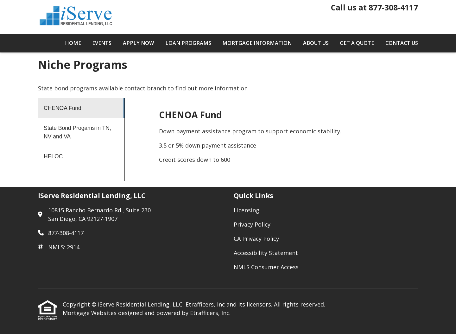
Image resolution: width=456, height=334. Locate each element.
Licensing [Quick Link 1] (246, 210)
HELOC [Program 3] (53, 156)
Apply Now (138, 42)
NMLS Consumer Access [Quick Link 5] (266, 267)
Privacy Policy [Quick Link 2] (252, 224)
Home (73, 42)
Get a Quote (357, 42)
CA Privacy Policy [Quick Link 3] (256, 238)
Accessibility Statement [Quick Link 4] (266, 253)
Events (101, 42)
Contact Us (401, 42)
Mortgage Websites (90, 313)
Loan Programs (188, 42)
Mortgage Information (257, 42)
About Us (316, 42)
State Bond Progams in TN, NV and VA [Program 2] (77, 132)
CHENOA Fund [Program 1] (62, 108)
